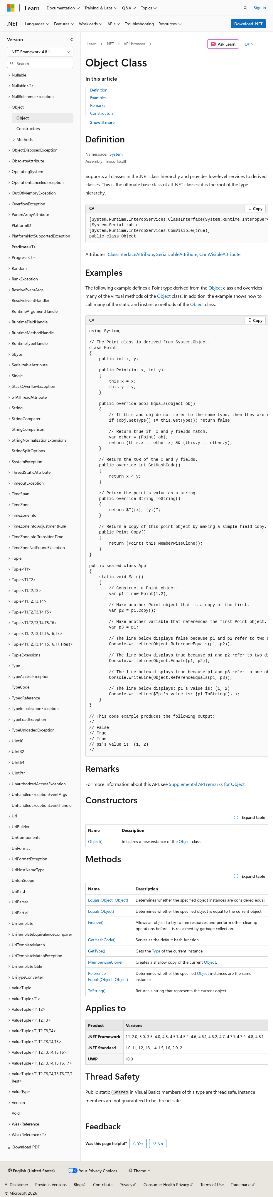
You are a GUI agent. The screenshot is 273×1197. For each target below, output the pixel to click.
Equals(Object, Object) (108, 900)
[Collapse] (72, 39)
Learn (92, 43)
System (116, 154)
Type (156, 951)
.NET (110, 43)
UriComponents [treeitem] (26, 837)
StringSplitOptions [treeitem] (28, 450)
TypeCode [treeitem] (20, 687)
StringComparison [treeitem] (28, 429)
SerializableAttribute (176, 254)
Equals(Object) (101, 911)
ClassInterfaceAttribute (131, 254)
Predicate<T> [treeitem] (24, 247)
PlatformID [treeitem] (21, 225)
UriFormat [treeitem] (21, 848)
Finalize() (95, 922)
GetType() (96, 951)
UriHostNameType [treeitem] (28, 869)
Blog (78, 1184)
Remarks (97, 105)
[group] (176, 228)
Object (215, 288)
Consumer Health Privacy (166, 1184)
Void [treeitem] (16, 1113)
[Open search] (245, 8)
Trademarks (241, 1184)
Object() (95, 841)
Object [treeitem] (22, 118)
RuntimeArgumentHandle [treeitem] (35, 311)
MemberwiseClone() (106, 962)
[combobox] (40, 51)
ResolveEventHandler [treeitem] (30, 300)
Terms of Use (212, 1184)
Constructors (102, 113)
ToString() (96, 990)
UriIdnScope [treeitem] (23, 880)
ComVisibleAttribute (219, 254)
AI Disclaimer (16, 1184)
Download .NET (248, 23)
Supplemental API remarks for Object (207, 784)
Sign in (260, 7)
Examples (98, 97)
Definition (98, 90)
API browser (134, 43)
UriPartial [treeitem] (20, 912)
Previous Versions (51, 1184)
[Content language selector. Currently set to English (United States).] (31, 1171)
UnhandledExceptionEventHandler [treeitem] (42, 805)
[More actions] (263, 44)
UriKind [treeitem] (18, 891)
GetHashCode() (101, 939)
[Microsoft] (11, 8)
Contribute (102, 1184)
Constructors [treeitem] (28, 128)
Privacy (125, 1184)
